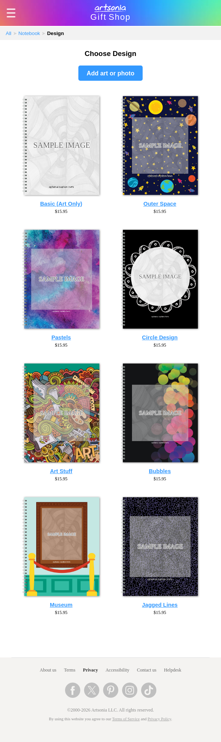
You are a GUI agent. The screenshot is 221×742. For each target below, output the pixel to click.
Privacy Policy (159, 719)
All (8, 33)
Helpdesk (172, 670)
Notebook (29, 33)
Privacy (90, 670)
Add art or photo (110, 73)
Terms (69, 670)
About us (48, 670)
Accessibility (117, 670)
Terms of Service (126, 719)
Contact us (146, 670)
